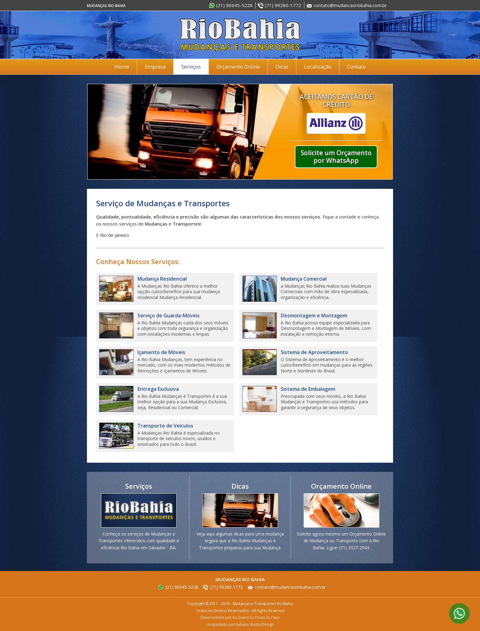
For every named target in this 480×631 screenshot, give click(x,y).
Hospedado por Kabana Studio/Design (240, 624)
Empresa (155, 66)
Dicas (282, 66)
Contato (356, 66)
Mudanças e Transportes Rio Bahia (240, 35)
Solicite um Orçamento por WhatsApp (336, 156)
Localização (318, 66)
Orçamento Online (238, 66)
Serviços (191, 66)
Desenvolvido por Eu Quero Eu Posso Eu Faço (240, 617)
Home (121, 66)
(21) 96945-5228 (234, 5)
